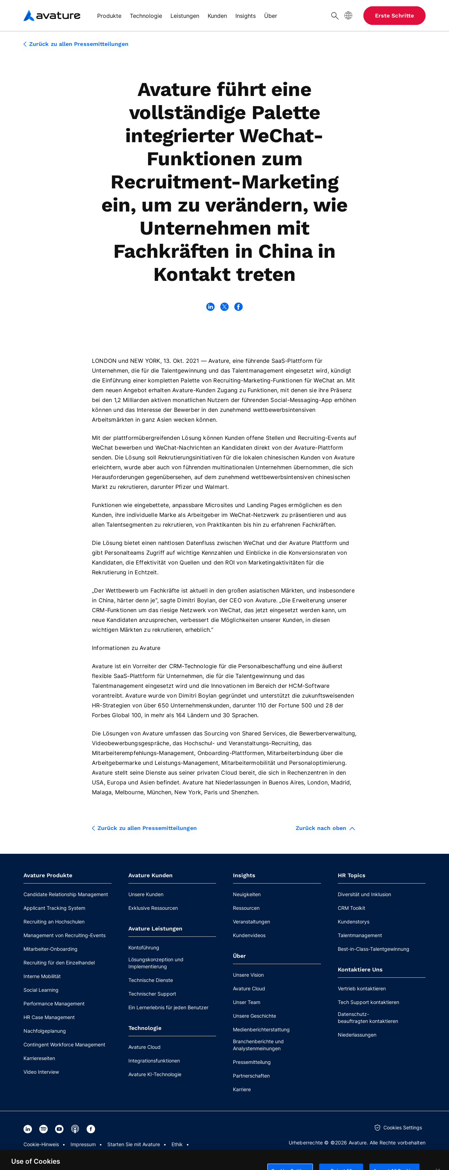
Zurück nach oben (325, 828)
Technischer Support (152, 994)
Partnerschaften (251, 1076)
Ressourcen (246, 908)
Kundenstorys (353, 922)
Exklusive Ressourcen (153, 908)
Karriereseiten (39, 1058)
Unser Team (246, 1002)
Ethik (177, 1144)
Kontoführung (143, 947)
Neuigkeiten (247, 894)
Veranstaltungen (251, 922)
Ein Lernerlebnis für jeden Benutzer (168, 1007)
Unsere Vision (248, 975)
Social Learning (41, 990)
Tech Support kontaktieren (368, 1002)
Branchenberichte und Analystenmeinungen (258, 1044)
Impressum (83, 1144)
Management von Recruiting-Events (65, 935)
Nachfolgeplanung (45, 1031)
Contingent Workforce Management (64, 1044)
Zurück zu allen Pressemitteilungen (76, 44)
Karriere (242, 1089)
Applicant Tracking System (54, 908)
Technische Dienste (150, 980)
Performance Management (54, 1003)
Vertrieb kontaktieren (362, 988)
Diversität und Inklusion (364, 894)
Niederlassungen (357, 1035)
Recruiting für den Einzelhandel (59, 962)
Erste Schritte (394, 15)
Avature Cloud (144, 1047)
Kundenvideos (249, 935)
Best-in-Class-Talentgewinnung (373, 949)
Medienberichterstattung (261, 1029)
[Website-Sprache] (348, 15)
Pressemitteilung (252, 1062)
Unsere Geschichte (254, 1016)
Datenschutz (38, 1154)
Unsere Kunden (145, 894)
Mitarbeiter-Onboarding (51, 949)
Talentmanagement (360, 935)
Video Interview (41, 1072)
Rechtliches (77, 1154)
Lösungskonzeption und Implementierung (155, 962)
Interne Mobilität (42, 976)
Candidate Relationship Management (66, 894)
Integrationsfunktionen (154, 1061)
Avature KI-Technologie (154, 1074)
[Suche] (335, 15)
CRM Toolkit (351, 908)
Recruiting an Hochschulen (54, 922)
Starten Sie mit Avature (133, 1144)
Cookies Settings (402, 1127)
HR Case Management (49, 1017)
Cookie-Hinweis (41, 1144)
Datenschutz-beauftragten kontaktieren (368, 1017)
